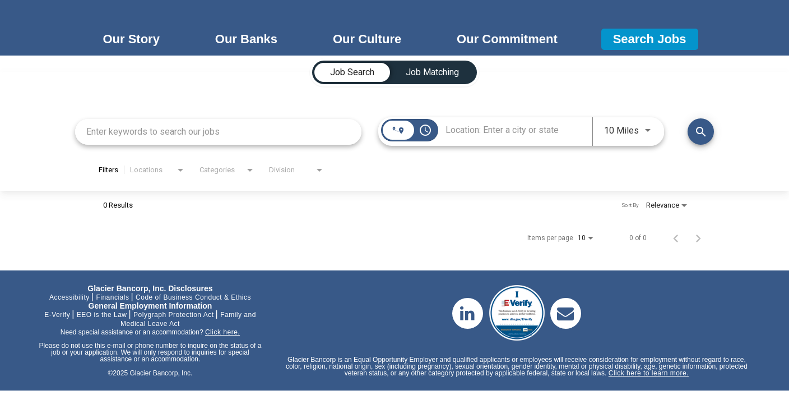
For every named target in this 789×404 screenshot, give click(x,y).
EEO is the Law (102, 315)
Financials (112, 297)
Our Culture (367, 39)
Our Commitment (507, 39)
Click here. (222, 332)
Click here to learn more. (649, 373)
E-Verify (57, 315)
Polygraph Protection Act (173, 315)
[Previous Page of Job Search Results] (676, 238)
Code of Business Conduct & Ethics (193, 297)
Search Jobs (649, 39)
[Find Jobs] (701, 131)
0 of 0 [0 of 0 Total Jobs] (638, 238)
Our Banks (246, 39)
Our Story (131, 39)
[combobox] (218, 131)
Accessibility (69, 297)
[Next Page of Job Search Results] (698, 238)
